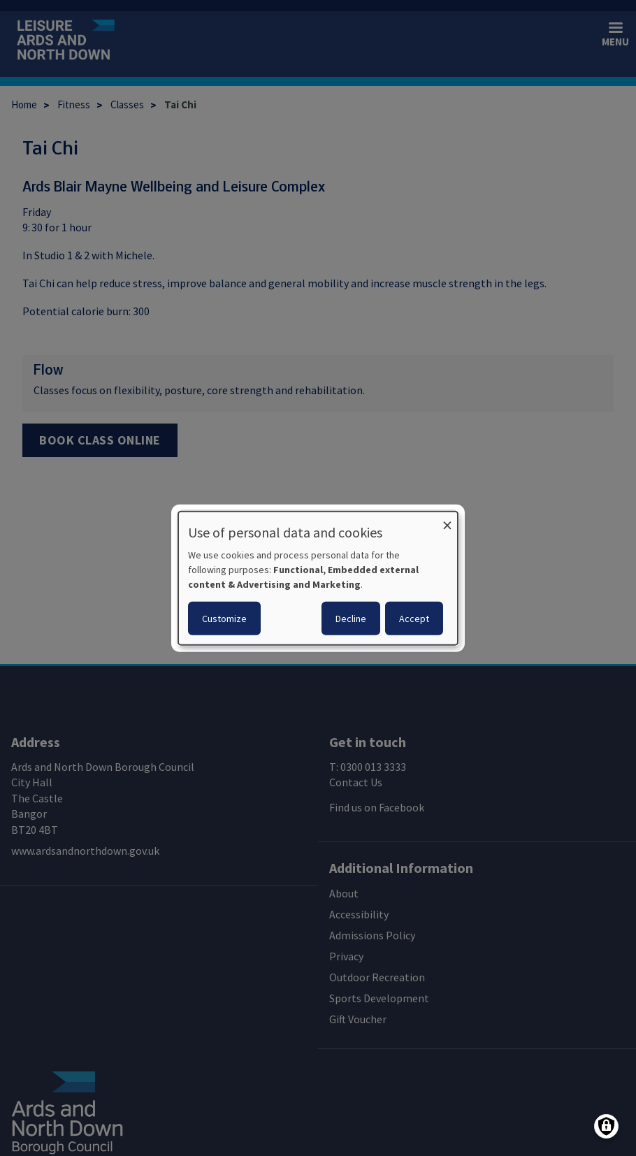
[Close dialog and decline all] (447, 520)
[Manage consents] (606, 1126)
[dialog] (318, 578)
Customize (224, 618)
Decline (350, 618)
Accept (414, 618)
